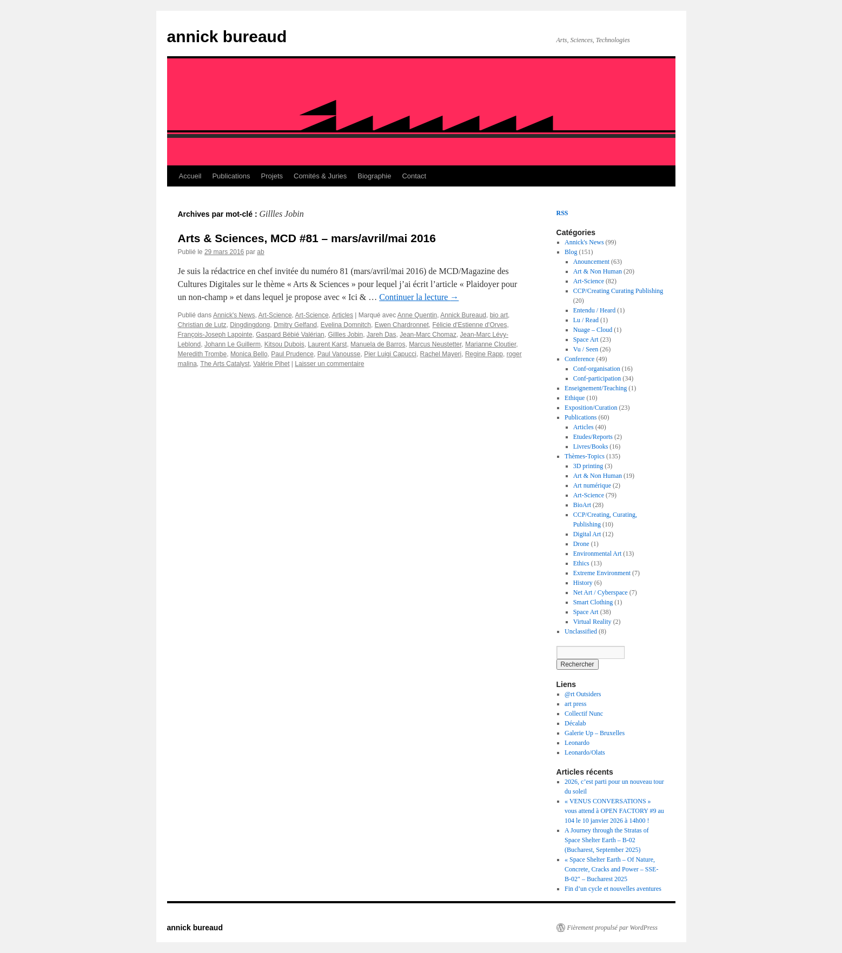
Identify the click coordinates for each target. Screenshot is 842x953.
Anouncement (591, 261)
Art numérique (592, 485)
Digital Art (587, 534)
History (583, 583)
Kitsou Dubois (284, 344)
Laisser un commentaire (329, 364)
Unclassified (581, 631)
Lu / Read (586, 320)
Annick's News (234, 315)
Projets (272, 176)
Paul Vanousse (339, 354)
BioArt (582, 505)
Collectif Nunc (584, 713)
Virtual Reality (592, 621)
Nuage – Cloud (593, 330)
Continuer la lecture (419, 297)
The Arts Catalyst (224, 364)
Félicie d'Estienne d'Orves (469, 325)
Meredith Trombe (202, 354)
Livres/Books (590, 446)
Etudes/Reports (593, 437)
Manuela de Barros (377, 344)
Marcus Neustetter (435, 344)
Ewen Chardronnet (402, 325)
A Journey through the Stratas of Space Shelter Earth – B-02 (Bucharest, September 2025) (607, 840)
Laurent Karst (327, 344)
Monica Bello (249, 354)
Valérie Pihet (271, 364)
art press (575, 704)
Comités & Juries (320, 176)
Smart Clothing (593, 602)
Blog (571, 252)
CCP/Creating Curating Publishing (618, 291)
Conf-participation (597, 378)
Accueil (190, 176)
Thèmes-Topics (585, 456)
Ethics (581, 563)
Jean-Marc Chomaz (428, 334)
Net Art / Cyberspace (600, 592)
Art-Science (275, 315)
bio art (499, 315)
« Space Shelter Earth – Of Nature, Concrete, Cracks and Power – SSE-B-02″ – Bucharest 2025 (611, 869)
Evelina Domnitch (346, 325)
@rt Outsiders (583, 694)
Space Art (586, 339)
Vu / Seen (586, 349)
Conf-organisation (596, 368)
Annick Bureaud (463, 315)
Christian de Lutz (202, 325)
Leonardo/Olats (585, 752)
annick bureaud (227, 36)
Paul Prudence (292, 354)
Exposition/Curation (591, 407)
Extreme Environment (602, 573)
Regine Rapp (484, 354)
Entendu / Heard (594, 310)
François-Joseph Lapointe (215, 334)
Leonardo (577, 743)
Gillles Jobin (345, 334)
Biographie (374, 176)
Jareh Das (381, 334)
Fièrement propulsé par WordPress (612, 927)
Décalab (575, 723)
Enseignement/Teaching (596, 388)
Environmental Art (597, 553)
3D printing (588, 466)
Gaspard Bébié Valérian (290, 334)
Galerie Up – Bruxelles (595, 733)
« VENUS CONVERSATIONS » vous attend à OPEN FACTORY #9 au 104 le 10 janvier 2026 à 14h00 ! (614, 810)
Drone (581, 544)
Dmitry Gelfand (295, 325)
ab (260, 252)
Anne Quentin (417, 315)
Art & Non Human (597, 271)
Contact (414, 176)
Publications (231, 176)
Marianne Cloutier (490, 344)
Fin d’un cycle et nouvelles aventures (613, 888)
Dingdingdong (250, 325)
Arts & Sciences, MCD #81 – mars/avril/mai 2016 (307, 238)
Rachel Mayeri (441, 354)
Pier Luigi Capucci (390, 354)
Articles (342, 315)
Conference (579, 359)
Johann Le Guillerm (232, 344)
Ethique (575, 398)
